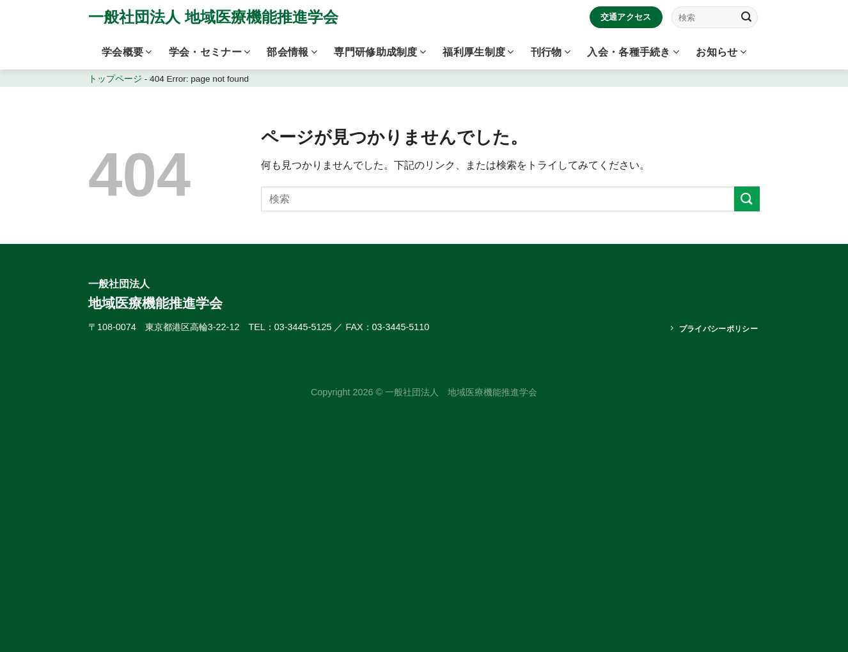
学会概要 (127, 52)
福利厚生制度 (478, 52)
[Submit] (746, 17)
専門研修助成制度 (380, 52)
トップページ (115, 79)
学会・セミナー (210, 52)
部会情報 (292, 52)
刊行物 (550, 52)
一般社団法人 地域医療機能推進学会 (213, 17)
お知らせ (721, 52)
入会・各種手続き (633, 52)
